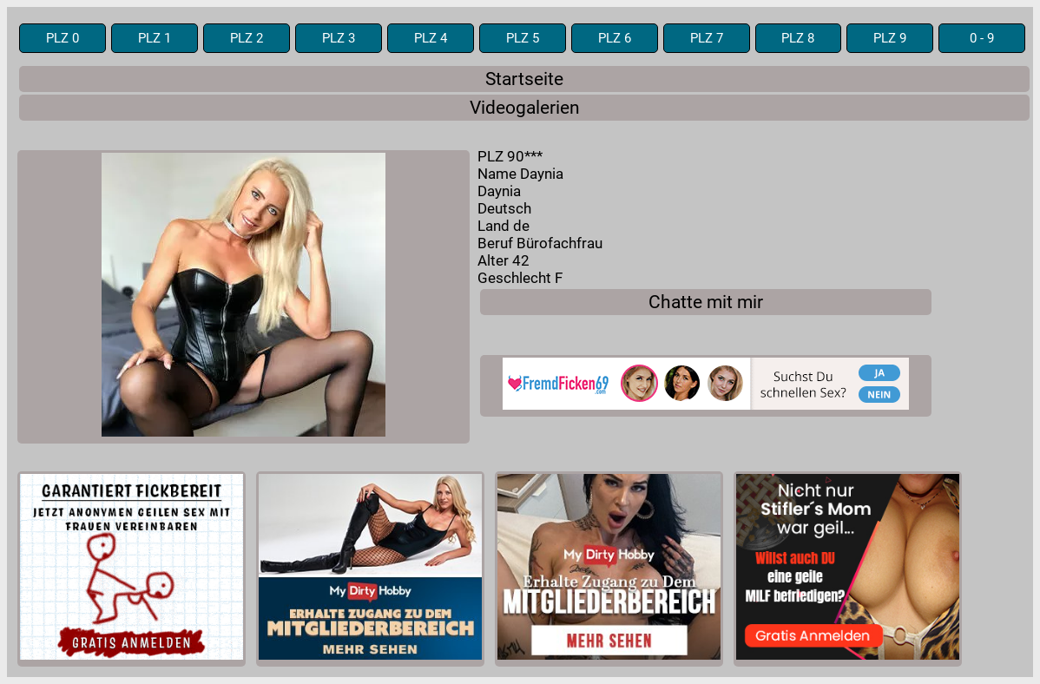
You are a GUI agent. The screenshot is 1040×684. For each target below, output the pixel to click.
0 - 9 (982, 38)
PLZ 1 (154, 38)
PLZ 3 (338, 38)
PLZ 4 (430, 38)
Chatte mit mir (705, 302)
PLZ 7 (706, 38)
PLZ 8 (797, 38)
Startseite (524, 79)
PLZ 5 (522, 38)
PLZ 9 (889, 38)
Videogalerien (525, 107)
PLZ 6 (614, 38)
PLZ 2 (246, 38)
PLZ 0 (62, 38)
